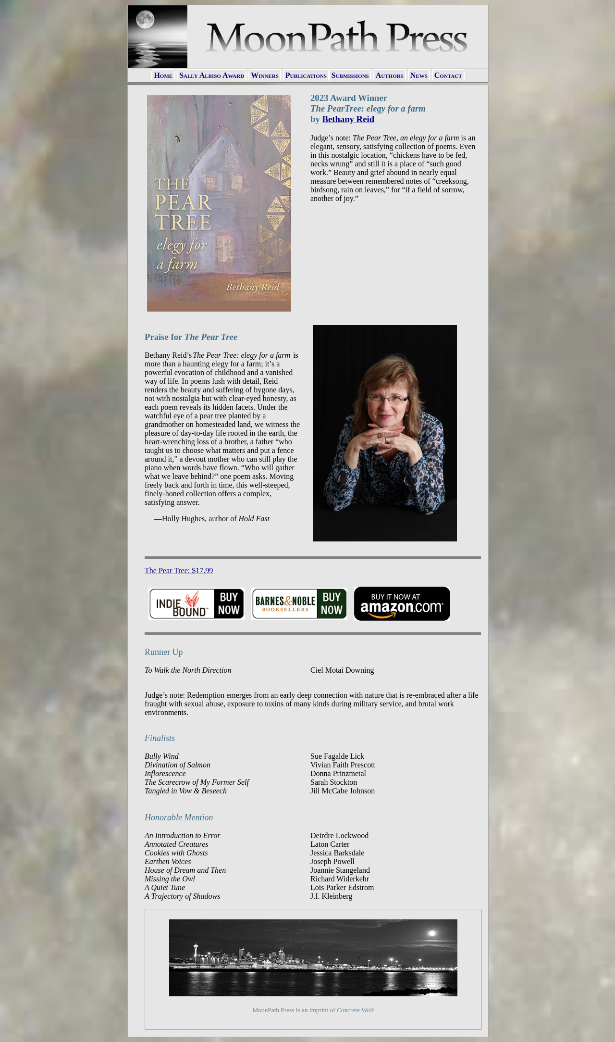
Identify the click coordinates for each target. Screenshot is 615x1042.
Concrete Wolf (355, 1010)
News (419, 75)
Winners (265, 75)
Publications (306, 75)
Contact (448, 75)
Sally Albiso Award (211, 75)
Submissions (350, 75)
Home (163, 75)
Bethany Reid (348, 119)
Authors (390, 75)
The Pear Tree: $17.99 (179, 570)
